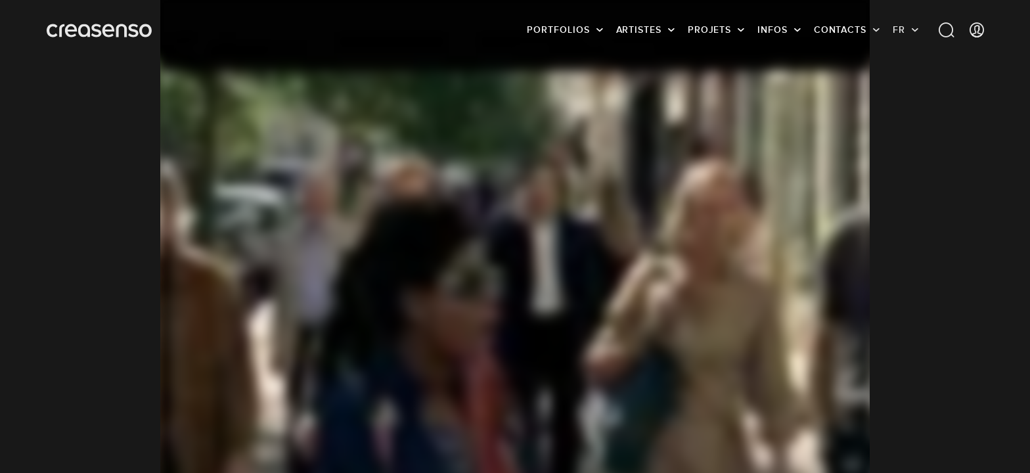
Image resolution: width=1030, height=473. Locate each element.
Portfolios (558, 29)
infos (772, 29)
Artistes (638, 29)
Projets (709, 29)
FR (899, 29)
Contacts (840, 29)
